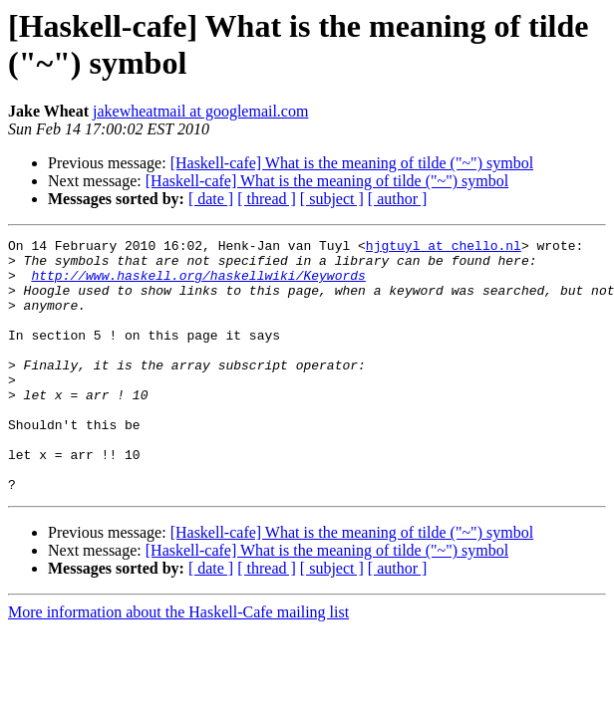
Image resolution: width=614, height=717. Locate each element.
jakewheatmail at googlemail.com (200, 111)
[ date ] (210, 198)
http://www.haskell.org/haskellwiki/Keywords (198, 284)
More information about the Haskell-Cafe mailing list (178, 662)
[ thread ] (266, 198)
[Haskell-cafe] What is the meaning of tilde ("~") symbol (351, 162)
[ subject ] (332, 198)
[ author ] (398, 198)
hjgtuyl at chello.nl (443, 248)
